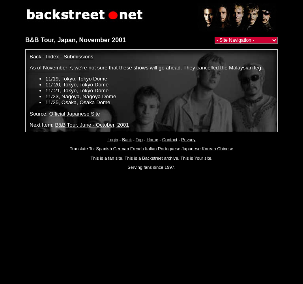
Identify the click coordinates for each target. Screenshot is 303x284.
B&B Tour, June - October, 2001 (92, 125)
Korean (209, 148)
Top (139, 139)
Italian (151, 148)
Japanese (190, 148)
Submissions (79, 57)
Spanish (104, 148)
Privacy (188, 139)
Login (112, 139)
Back (35, 57)
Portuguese (169, 148)
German (121, 148)
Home (153, 139)
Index (52, 57)
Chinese (225, 148)
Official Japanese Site (74, 114)
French (137, 148)
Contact (169, 139)
